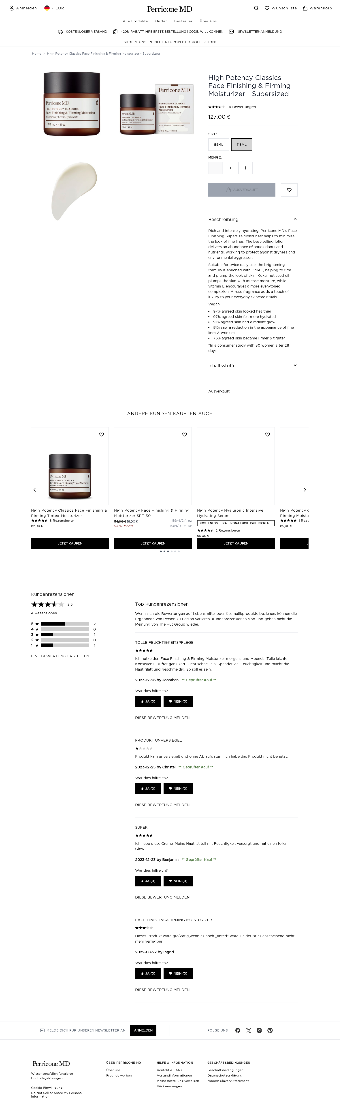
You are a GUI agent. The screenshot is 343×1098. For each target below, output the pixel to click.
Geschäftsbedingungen (225, 1070)
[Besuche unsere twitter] (248, 1030)
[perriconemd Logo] (169, 8)
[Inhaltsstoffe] (253, 365)
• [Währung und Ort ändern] (54, 8)
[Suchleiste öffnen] (256, 8)
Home (36, 53)
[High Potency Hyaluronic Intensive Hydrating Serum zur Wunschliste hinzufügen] (267, 434)
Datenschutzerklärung (224, 1075)
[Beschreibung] (253, 219)
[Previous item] (34, 489)
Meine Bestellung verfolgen (178, 1081)
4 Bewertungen (242, 107)
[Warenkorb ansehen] (317, 8)
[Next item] (305, 489)
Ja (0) (148, 701)
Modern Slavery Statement (228, 1081)
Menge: (215, 157)
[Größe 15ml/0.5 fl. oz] (181, 526)
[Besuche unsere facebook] (237, 1030)
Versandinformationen (174, 1075)
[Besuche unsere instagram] (259, 1030)
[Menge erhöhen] (245, 168)
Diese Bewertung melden (162, 718)
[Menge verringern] (215, 168)
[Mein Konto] (23, 8)
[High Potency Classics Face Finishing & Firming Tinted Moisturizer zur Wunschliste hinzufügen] (101, 434)
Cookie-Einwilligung (46, 1087)
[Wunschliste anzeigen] (280, 8)
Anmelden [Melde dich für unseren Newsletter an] (143, 1030)
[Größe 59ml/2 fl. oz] (182, 520)
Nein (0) (178, 701)
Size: (212, 134)
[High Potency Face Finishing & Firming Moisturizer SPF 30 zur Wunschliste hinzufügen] (184, 434)
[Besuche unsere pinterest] (270, 1030)
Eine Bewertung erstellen (60, 656)
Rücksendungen (169, 1086)
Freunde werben (119, 1075)
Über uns (113, 1070)
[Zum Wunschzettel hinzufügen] (289, 190)
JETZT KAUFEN (70, 543)
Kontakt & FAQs (169, 1070)
